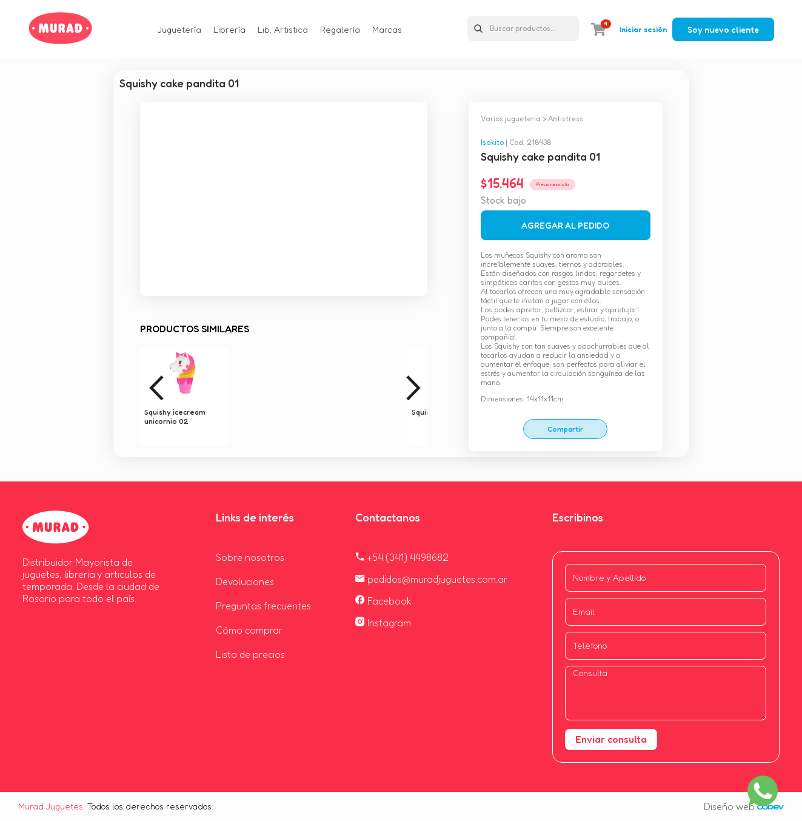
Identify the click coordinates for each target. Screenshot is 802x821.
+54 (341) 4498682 (402, 557)
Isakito (492, 142)
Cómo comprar (249, 630)
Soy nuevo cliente (723, 29)
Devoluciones (245, 581)
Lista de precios (250, 654)
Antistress (565, 118)
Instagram (383, 623)
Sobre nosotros (250, 557)
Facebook (383, 601)
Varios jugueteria (511, 118)
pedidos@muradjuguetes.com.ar (431, 579)
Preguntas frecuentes (263, 606)
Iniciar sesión (643, 29)
